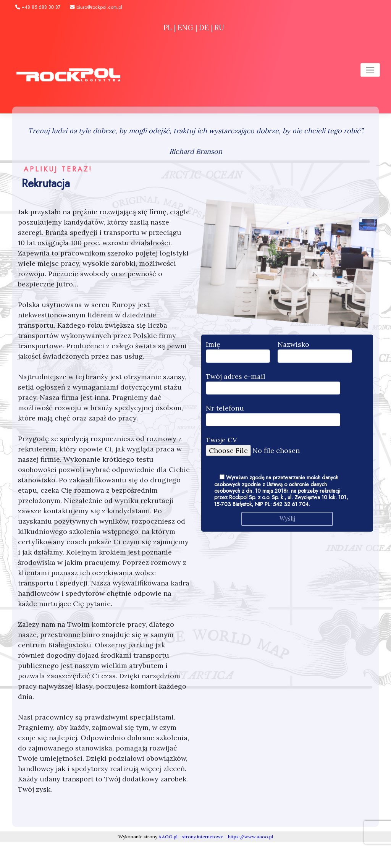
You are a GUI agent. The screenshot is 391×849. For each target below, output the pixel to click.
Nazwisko (315, 351)
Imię (238, 351)
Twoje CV (277, 445)
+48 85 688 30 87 (38, 7)
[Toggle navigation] (370, 70)
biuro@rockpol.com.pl (96, 7)
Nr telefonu (273, 415)
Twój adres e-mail (273, 383)
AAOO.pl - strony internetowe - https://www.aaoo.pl (215, 836)
